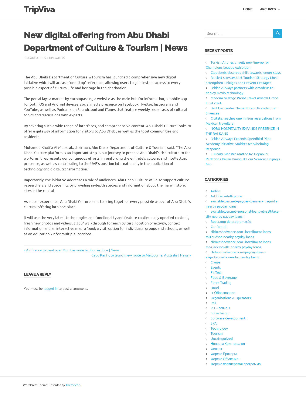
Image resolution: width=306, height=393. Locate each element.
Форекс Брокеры (224, 353)
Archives (270, 9)
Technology (219, 328)
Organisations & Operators (44, 58)
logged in (51, 288)
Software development (228, 318)
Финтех (216, 348)
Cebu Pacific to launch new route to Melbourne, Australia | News (139, 255)
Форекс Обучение (224, 359)
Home (247, 9)
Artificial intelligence (226, 196)
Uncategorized (222, 338)
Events (216, 267)
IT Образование (223, 292)
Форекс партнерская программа (236, 364)
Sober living (219, 313)
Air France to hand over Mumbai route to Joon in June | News (72, 250)
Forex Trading (221, 282)
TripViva (39, 9)
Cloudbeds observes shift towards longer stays (246, 72)
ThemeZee (73, 385)
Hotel (215, 287)
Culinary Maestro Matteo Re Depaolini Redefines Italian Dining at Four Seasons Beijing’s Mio (243, 159)
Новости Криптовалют (228, 343)
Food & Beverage (224, 277)
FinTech (216, 272)
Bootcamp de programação (231, 221)
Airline (216, 191)
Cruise (215, 262)
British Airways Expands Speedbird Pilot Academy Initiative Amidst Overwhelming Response (238, 143)
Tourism (217, 333)
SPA (214, 323)
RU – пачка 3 (220, 308)
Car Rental (218, 226)
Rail (213, 303)
